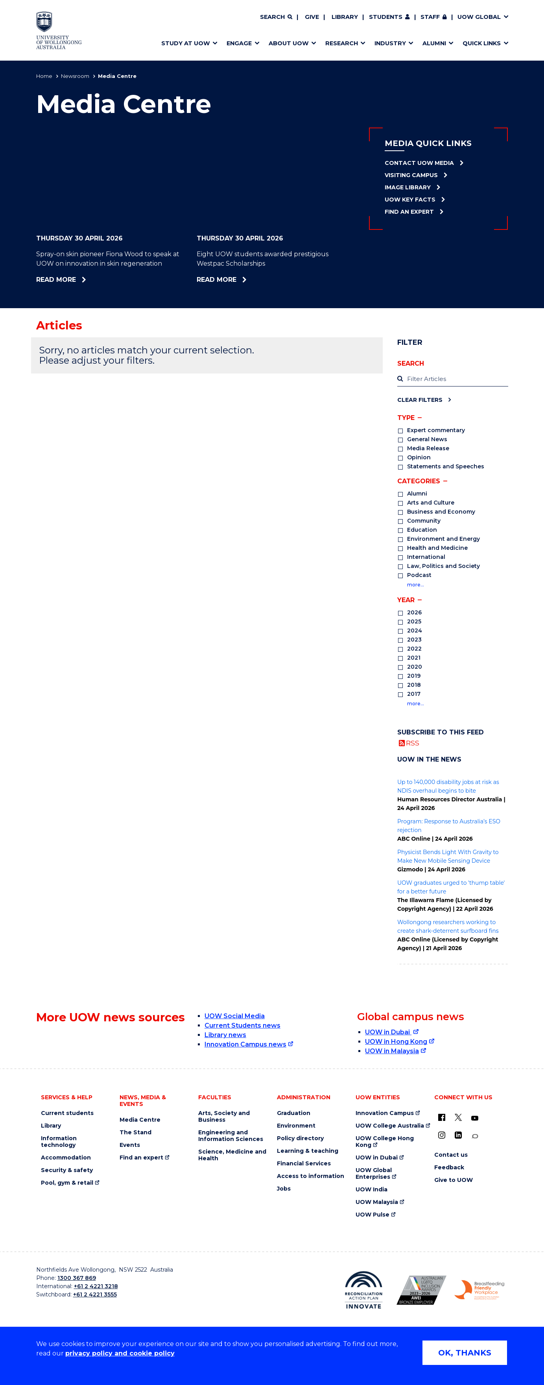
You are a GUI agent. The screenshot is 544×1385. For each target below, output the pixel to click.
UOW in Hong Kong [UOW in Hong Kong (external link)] (396, 1041)
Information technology (59, 1141)
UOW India (371, 1189)
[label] (452, 379)
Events (130, 1145)
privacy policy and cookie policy (120, 1353)
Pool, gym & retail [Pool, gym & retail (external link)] (67, 1183)
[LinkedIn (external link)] (458, 1135)
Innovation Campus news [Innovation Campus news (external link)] (245, 1044)
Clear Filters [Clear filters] (420, 399)
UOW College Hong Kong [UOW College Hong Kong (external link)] (385, 1141)
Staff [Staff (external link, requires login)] (430, 16)
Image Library (408, 187)
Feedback (449, 1167)
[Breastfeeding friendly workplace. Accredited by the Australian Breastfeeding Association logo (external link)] (479, 1290)
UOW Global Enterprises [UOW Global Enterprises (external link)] (374, 1173)
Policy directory (300, 1138)
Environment (296, 1125)
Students (385, 16)
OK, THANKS (464, 1352)
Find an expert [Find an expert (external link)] (141, 1157)
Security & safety (67, 1170)
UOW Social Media (235, 1016)
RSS (412, 743)
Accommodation (66, 1157)
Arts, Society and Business (224, 1116)
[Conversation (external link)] (474, 1136)
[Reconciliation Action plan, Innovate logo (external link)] (364, 1290)
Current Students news (242, 1025)
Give (312, 16)
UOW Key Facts (410, 199)
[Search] (276, 17)
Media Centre (140, 1120)
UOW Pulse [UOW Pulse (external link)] (372, 1214)
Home (44, 76)
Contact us (451, 1155)
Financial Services (304, 1163)
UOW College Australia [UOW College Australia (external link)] (390, 1125)
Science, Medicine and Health (232, 1155)
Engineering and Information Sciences (230, 1136)
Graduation (293, 1113)
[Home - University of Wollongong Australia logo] (59, 30)
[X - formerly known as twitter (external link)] (458, 1117)
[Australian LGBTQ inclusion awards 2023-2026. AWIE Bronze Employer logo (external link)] (421, 1290)
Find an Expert (409, 211)
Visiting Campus (411, 175)
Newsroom (75, 76)
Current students (67, 1113)
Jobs (284, 1188)
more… (415, 585)
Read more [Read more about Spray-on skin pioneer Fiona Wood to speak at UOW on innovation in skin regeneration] (81, 280)
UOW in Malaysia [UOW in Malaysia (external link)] (392, 1051)
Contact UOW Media (419, 162)
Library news (225, 1035)
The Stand (135, 1132)
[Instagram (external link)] (441, 1135)
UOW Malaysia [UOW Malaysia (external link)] (377, 1202)
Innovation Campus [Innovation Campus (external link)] (385, 1113)
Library (345, 16)
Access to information (310, 1176)
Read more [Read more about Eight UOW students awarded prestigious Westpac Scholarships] (242, 280)
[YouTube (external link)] (474, 1118)
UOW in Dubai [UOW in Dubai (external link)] (388, 1032)
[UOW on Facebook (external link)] (441, 1117)
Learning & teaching (307, 1151)
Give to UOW (453, 1180)
